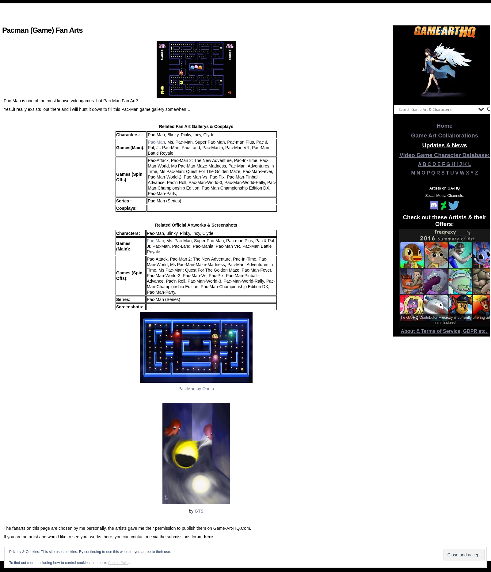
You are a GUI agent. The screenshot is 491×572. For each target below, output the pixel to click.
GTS (199, 511)
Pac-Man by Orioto (196, 388)
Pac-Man (156, 142)
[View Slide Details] (444, 70)
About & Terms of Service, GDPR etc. (445, 331)
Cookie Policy (119, 563)
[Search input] (437, 109)
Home (445, 125)
